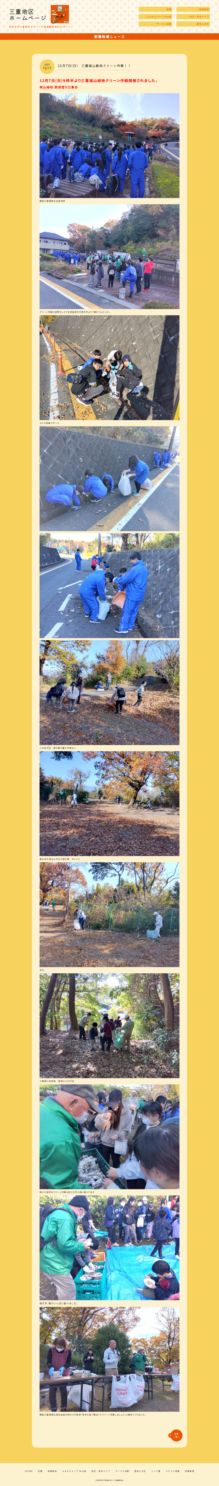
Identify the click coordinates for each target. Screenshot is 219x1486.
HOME (29, 1471)
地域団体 (52, 1471)
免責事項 (189, 1471)
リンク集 (156, 1471)
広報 (40, 1471)
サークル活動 (122, 1471)
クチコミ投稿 (173, 1471)
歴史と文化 (140, 1471)
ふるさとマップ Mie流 (74, 1471)
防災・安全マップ (100, 1471)
